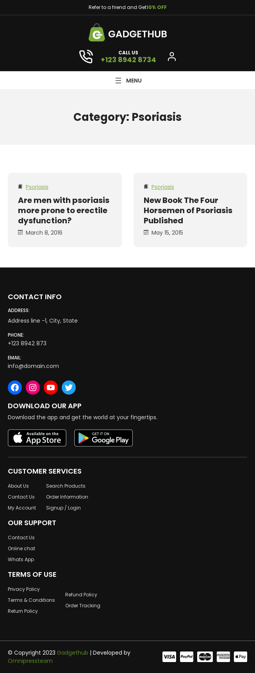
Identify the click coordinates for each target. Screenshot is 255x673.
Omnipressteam (30, 661)
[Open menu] (128, 80)
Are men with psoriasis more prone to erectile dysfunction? (63, 210)
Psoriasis (37, 187)
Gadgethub (72, 653)
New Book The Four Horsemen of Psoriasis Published (188, 210)
